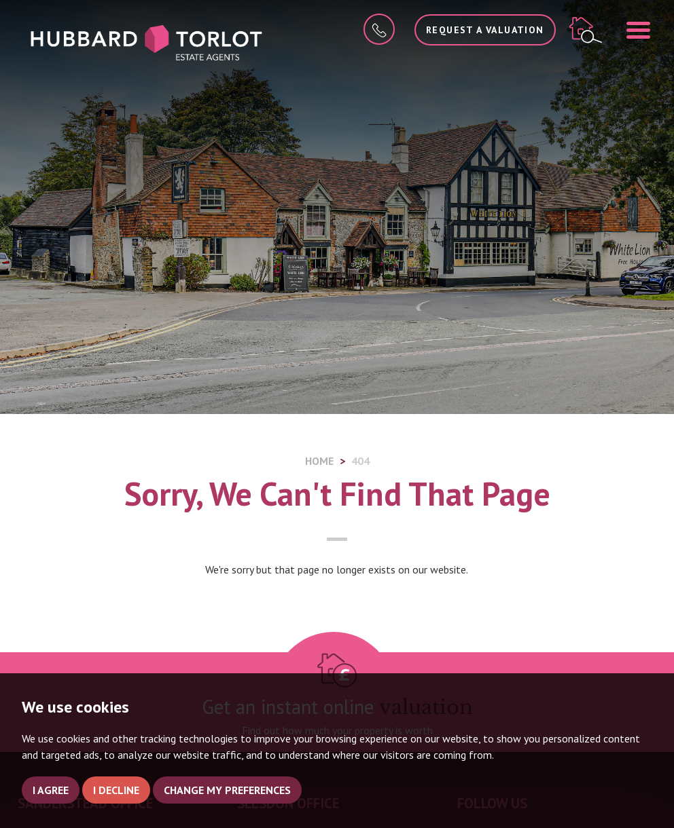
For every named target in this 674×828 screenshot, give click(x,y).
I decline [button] (116, 790)
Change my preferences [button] (227, 790)
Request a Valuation (485, 30)
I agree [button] (51, 790)
